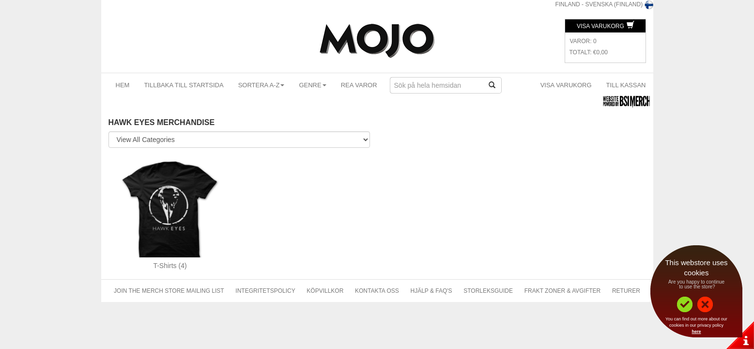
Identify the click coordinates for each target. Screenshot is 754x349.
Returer (626, 290)
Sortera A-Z (261, 85)
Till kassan (626, 85)
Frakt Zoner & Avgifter (562, 290)
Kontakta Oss (377, 290)
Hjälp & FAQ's (431, 290)
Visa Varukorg (605, 26)
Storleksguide (488, 290)
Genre (312, 85)
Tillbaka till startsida (183, 85)
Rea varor (359, 85)
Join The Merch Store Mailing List (169, 290)
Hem (123, 85)
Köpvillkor (325, 290)
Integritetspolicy (265, 290)
